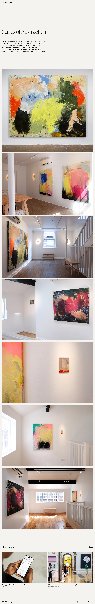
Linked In (90, 602)
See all (91, 547)
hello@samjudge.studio (80, 602)
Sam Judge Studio (7, 2)
